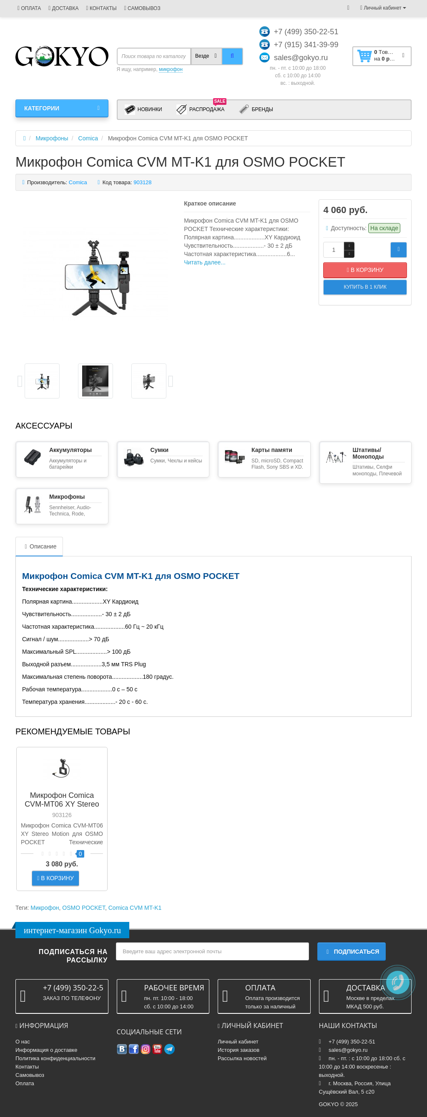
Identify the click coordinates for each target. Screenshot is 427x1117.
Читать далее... (205, 262)
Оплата (24, 1083)
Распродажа (201, 109)
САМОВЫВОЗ (142, 8)
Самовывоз (29, 1075)
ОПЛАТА (29, 8)
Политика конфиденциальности (55, 1058)
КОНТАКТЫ (101, 8)
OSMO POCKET (83, 907)
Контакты (27, 1067)
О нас (22, 1041)
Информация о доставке (46, 1050)
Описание (39, 546)
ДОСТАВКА (63, 8)
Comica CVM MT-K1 (135, 907)
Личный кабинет (238, 1041)
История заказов (238, 1050)
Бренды (256, 109)
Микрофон (44, 907)
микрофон (171, 69)
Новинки (143, 109)
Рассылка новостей (242, 1058)
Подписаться (351, 951)
